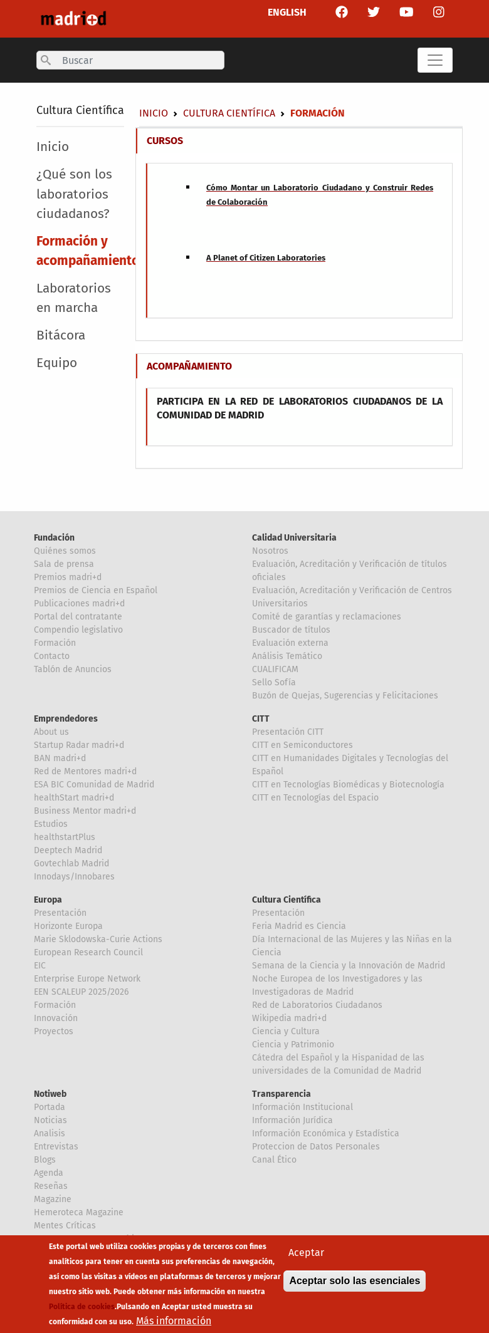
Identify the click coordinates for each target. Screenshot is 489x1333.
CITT (261, 718)
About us (51, 732)
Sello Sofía (274, 682)
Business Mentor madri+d (85, 811)
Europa (48, 900)
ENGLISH (287, 12)
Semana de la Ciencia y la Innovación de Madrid (348, 965)
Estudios (51, 824)
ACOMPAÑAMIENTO (189, 366)
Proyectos (53, 1031)
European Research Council (88, 952)
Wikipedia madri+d (289, 1018)
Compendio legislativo (78, 630)
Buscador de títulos (291, 630)
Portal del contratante (78, 616)
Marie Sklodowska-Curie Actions (98, 939)
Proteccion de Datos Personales (316, 1146)
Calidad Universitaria (294, 537)
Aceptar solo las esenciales (354, 1282)
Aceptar (306, 1254)
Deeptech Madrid (68, 850)
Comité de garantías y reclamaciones (326, 616)
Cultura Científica (80, 110)
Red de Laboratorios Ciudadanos (317, 1005)
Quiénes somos (65, 551)
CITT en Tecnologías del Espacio (315, 797)
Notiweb (50, 1094)
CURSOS (165, 141)
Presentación (60, 913)
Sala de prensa (64, 564)
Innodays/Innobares (74, 876)
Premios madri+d (68, 577)
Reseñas (51, 1186)
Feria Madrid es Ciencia (299, 926)
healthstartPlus (64, 837)
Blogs (45, 1159)
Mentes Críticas (65, 1225)
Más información (173, 1323)
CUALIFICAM (275, 669)
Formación (55, 643)
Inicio (153, 113)
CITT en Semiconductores (302, 745)
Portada (49, 1107)
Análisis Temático (287, 656)
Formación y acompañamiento (85, 251)
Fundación (54, 537)
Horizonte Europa (68, 926)
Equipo (56, 363)
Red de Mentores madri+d (85, 771)
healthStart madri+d (74, 797)
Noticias (50, 1120)
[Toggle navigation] (435, 60)
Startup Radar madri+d (79, 745)
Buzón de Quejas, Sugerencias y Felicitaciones (345, 695)
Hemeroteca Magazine (79, 1212)
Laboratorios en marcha (73, 298)
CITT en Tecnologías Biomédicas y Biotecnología (348, 784)
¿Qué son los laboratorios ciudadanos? (74, 194)
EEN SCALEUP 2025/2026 (81, 992)
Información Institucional (302, 1107)
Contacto (52, 656)
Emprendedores (66, 718)
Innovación (56, 1018)
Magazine (52, 1199)
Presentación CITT (287, 732)
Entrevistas (56, 1146)
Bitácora (60, 335)
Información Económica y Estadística (325, 1133)
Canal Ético (274, 1159)
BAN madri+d (60, 758)
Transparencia (281, 1094)
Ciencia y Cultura (286, 1031)
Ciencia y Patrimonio (293, 1044)
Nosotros (270, 551)
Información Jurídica (292, 1120)
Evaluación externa (290, 643)
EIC (40, 965)
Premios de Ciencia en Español (95, 590)
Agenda (48, 1173)
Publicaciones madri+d (79, 603)
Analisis (49, 1133)
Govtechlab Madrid (71, 863)
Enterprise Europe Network (87, 978)
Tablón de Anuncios (73, 669)
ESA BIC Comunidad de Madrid (94, 784)
